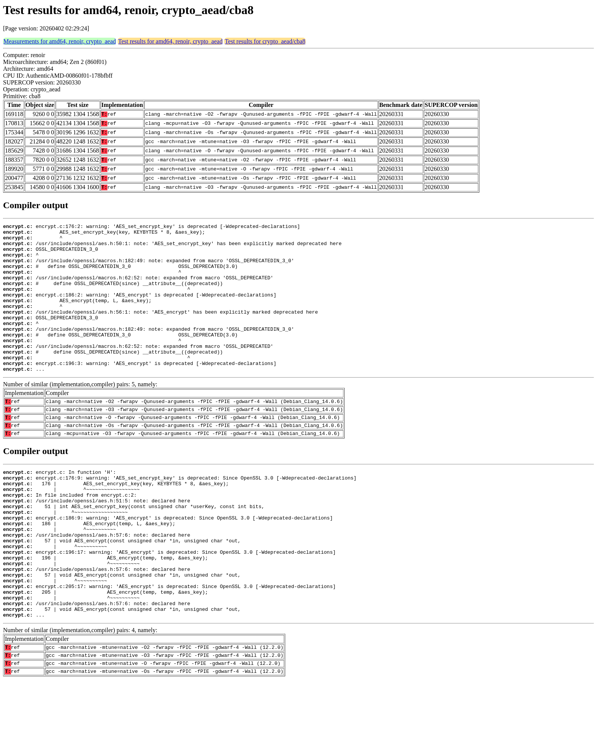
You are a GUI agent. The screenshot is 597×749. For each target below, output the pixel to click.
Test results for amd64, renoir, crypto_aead (170, 41)
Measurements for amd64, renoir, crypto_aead (59, 41)
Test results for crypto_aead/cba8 (265, 41)
